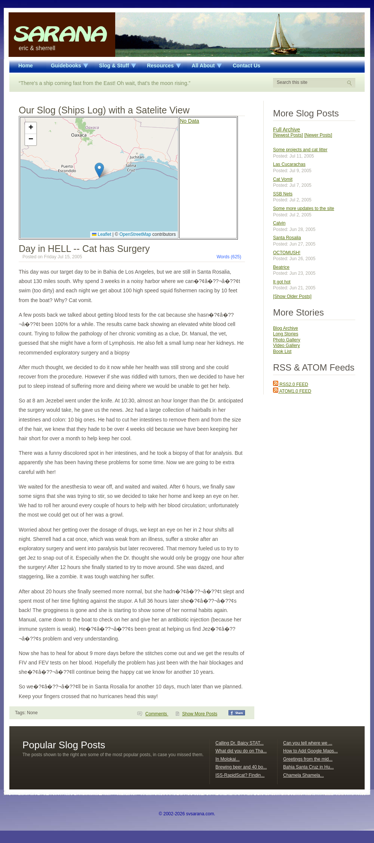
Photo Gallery (286, 340)
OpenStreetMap (135, 234)
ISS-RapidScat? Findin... (239, 775)
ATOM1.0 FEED (292, 391)
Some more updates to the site (303, 208)
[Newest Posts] (288, 135)
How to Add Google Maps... (310, 751)
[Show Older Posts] (292, 296)
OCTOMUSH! (286, 252)
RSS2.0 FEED (290, 384)
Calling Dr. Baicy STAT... (239, 743)
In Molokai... (227, 759)
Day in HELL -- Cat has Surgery (84, 248)
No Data (189, 121)
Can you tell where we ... (307, 743)
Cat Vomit (282, 179)
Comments (156, 713)
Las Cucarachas (289, 164)
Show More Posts (199, 713)
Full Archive (286, 130)
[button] (99, 170)
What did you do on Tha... (241, 751)
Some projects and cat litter (300, 149)
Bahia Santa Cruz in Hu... (308, 767)
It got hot (282, 281)
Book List (282, 351)
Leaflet (101, 234)
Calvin (279, 223)
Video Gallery (286, 345)
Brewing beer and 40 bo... (241, 767)
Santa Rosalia (287, 237)
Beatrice (281, 267)
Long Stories (285, 334)
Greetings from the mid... (307, 759)
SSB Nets (282, 194)
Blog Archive (285, 328)
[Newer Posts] (318, 135)
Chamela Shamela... (303, 775)
